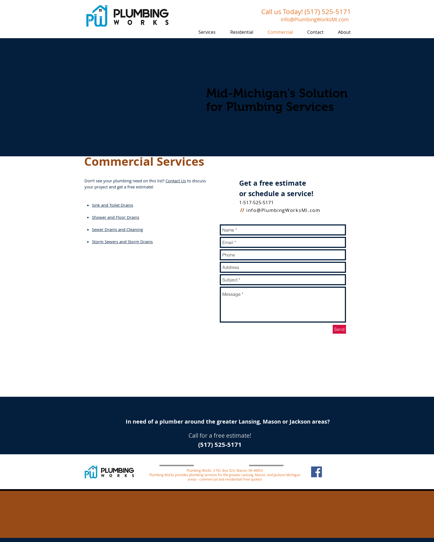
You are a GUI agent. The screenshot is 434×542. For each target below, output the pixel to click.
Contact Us (176, 180)
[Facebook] (316, 471)
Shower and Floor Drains (115, 217)
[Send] (339, 329)
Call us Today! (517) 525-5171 (306, 11)
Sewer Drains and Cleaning (117, 229)
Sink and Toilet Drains (112, 205)
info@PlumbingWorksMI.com (283, 210)
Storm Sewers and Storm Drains (122, 241)
